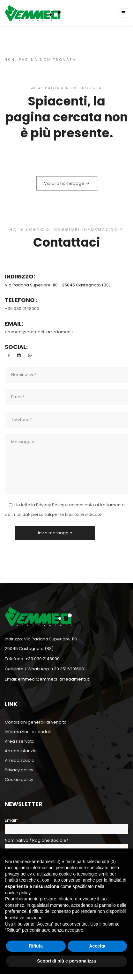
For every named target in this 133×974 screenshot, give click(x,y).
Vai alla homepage (66, 183)
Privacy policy (19, 770)
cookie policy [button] (18, 892)
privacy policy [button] (18, 874)
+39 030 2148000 (22, 309)
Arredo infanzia (21, 751)
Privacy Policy (50, 505)
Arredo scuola (19, 760)
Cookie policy (19, 779)
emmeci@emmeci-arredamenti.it (40, 332)
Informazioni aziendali (28, 732)
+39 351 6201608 (67, 669)
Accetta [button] (97, 946)
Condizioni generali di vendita (36, 722)
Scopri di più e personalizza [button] (66, 960)
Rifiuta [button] (36, 946)
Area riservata (19, 741)
